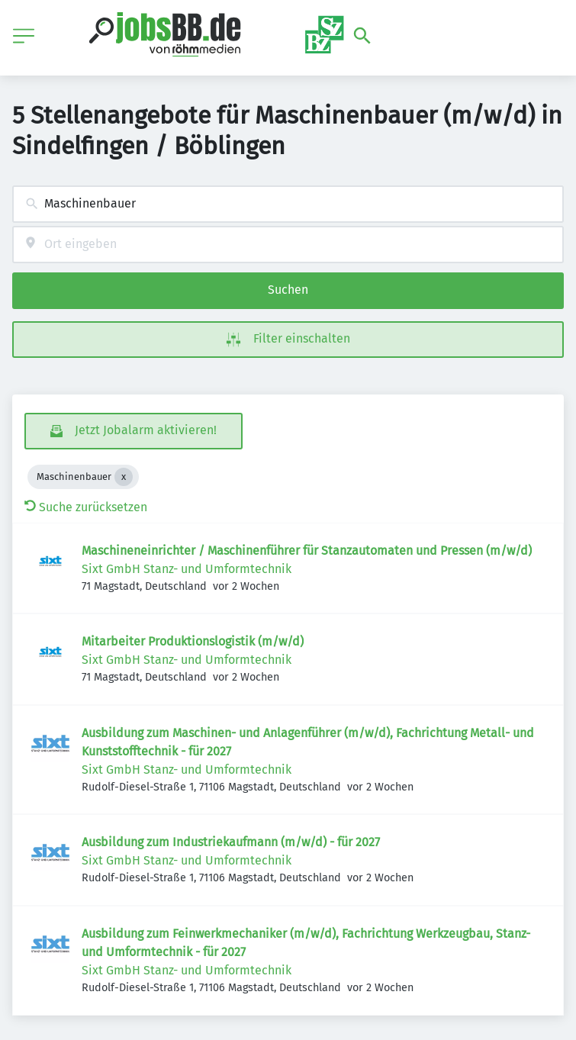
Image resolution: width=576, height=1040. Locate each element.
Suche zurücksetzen (85, 507)
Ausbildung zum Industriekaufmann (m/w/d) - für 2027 (231, 842)
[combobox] (288, 204)
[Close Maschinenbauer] (123, 477)
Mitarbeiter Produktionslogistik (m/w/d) (193, 641)
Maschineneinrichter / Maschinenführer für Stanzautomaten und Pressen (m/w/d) (307, 550)
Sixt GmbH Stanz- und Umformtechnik (186, 569)
